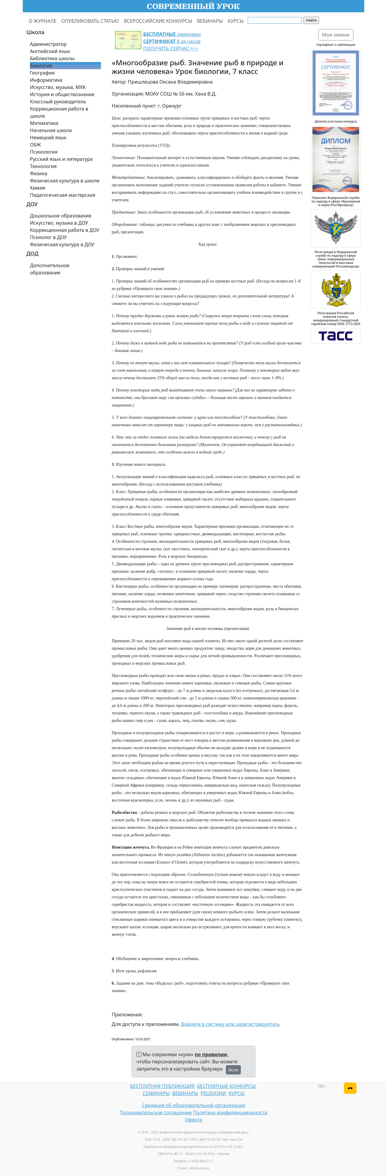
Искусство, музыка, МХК (58, 87)
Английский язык (50, 51)
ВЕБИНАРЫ (210, 21)
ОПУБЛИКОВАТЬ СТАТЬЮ (90, 21)
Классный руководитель (58, 101)
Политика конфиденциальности (230, 1112)
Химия (37, 188)
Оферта (193, 1119)
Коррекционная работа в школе (59, 112)
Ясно (233, 1070)
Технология (43, 166)
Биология (41, 65)
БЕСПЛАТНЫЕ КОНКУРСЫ (226, 1086)
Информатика (46, 80)
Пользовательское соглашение (156, 1112)
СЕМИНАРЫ (156, 1093)
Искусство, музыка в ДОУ (59, 223)
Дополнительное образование (49, 269)
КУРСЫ (236, 21)
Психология (44, 152)
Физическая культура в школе (64, 180)
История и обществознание (62, 94)
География (42, 72)
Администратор (48, 44)
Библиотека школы (52, 58)
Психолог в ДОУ (48, 237)
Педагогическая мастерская (62, 195)
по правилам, (211, 1054)
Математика (44, 123)
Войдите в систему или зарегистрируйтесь (230, 1024)
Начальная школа (51, 130)
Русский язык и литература (61, 159)
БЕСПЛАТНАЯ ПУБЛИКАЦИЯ (162, 1086)
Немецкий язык (48, 137)
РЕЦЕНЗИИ (213, 1093)
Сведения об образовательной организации (193, 1105)
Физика (38, 173)
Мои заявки (336, 34)
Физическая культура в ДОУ (62, 244)
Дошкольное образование (60, 215)
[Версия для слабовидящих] (350, 1088)
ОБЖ (35, 144)
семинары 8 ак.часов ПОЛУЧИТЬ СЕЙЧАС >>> (172, 41)
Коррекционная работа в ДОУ (64, 230)
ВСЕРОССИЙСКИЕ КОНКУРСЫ (158, 21)
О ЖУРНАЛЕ (43, 21)
